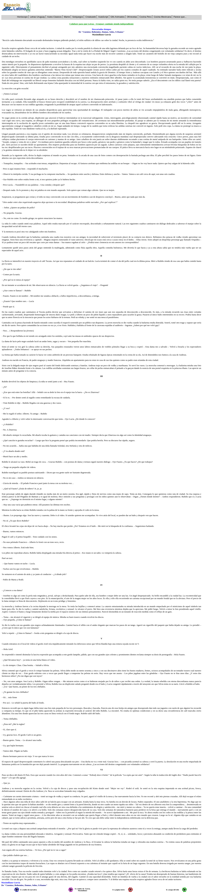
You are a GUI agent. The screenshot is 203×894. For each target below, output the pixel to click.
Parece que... (179, 17)
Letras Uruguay (37, 17)
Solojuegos (77, 17)
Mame (67, 17)
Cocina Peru (145, 17)
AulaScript (103, 17)
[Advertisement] (118, 7)
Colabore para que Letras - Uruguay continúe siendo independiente (101, 24)
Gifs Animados (118, 17)
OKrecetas (132, 17)
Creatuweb (90, 17)
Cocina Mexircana (162, 17)
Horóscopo (22, 17)
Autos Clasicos (54, 17)
